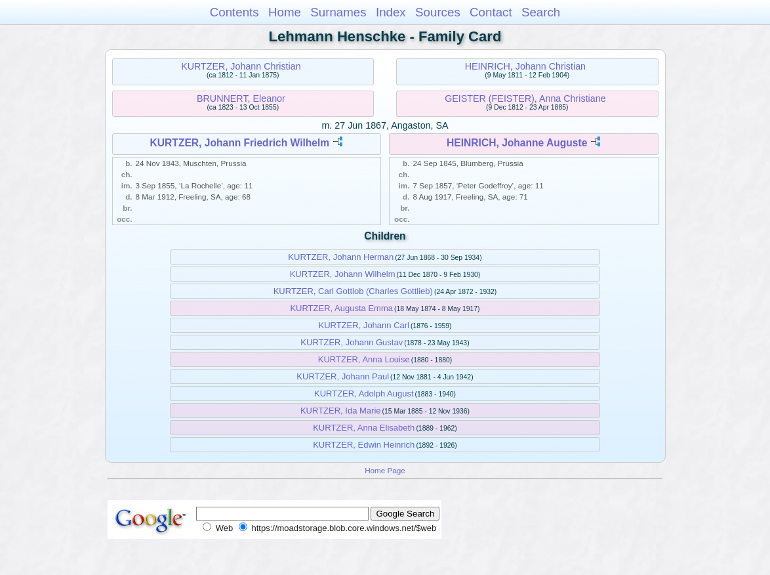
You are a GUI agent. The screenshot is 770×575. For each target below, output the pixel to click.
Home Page (385, 470)
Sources (437, 12)
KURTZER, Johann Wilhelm (342, 274)
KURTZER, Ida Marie (340, 410)
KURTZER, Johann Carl (364, 325)
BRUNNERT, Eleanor (241, 98)
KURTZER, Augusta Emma (341, 308)
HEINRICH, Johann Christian (525, 66)
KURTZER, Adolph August (364, 393)
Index (391, 12)
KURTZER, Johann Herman (341, 257)
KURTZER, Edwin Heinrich (364, 445)
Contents (234, 12)
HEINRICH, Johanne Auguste (517, 142)
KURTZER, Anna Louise (364, 359)
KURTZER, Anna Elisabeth (364, 428)
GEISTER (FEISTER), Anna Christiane (525, 98)
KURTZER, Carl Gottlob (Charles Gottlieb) (353, 291)
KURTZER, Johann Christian (241, 66)
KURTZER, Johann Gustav (351, 342)
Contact (491, 12)
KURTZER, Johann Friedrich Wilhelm (240, 142)
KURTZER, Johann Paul (342, 376)
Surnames (338, 12)
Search (540, 12)
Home (284, 12)
